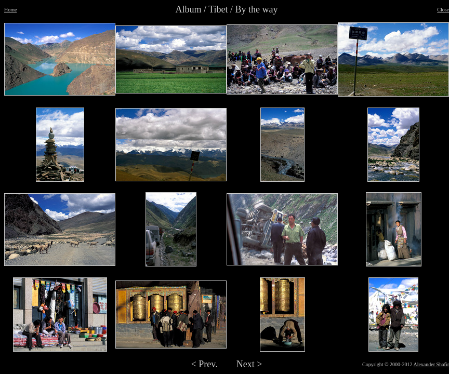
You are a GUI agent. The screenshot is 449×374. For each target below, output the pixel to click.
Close (443, 9)
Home (10, 9)
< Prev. (204, 364)
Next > (249, 364)
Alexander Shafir (431, 364)
